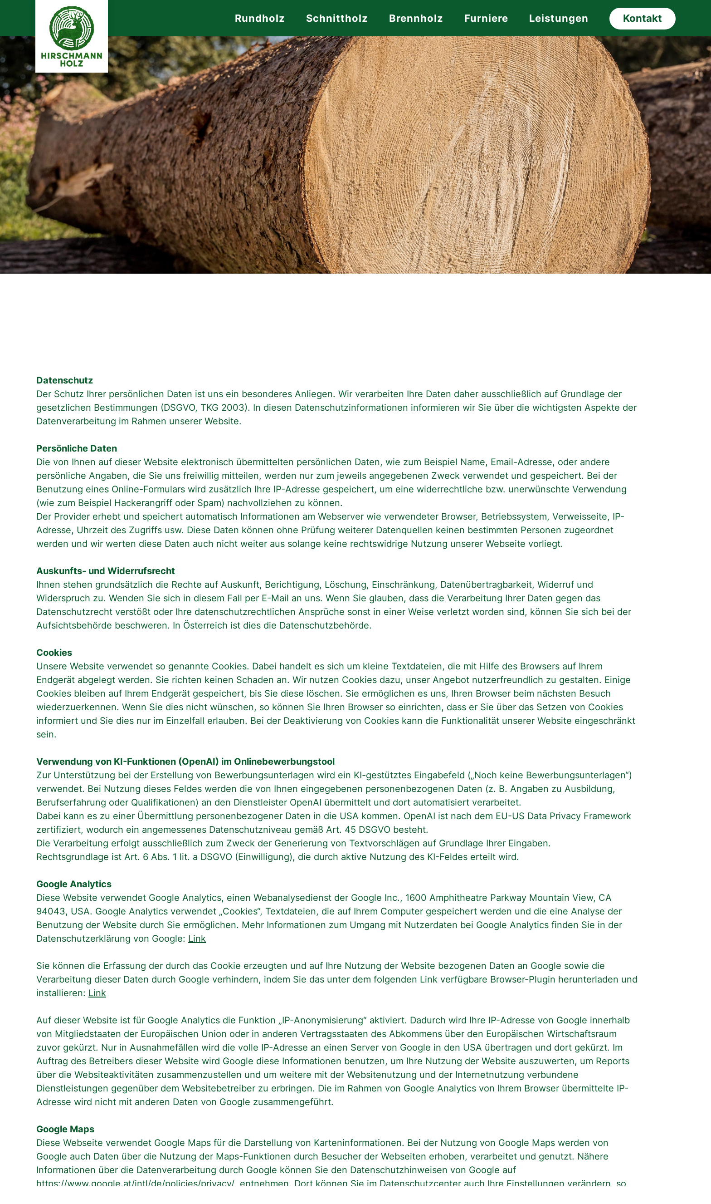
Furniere (486, 18)
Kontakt (642, 18)
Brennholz (416, 18)
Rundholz (260, 18)
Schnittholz (337, 18)
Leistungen (559, 18)
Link (197, 938)
